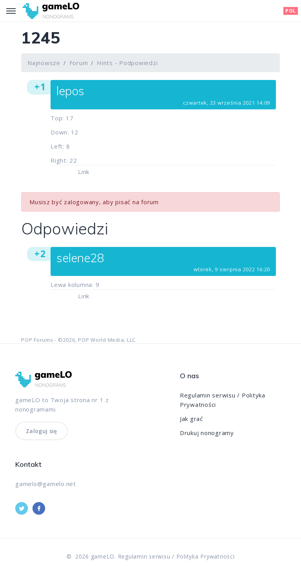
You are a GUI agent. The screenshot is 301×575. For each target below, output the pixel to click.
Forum (78, 63)
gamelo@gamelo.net (45, 484)
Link (83, 172)
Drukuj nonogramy (207, 433)
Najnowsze (43, 63)
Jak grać (191, 419)
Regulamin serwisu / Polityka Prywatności (176, 556)
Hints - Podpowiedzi (127, 63)
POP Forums (37, 339)
